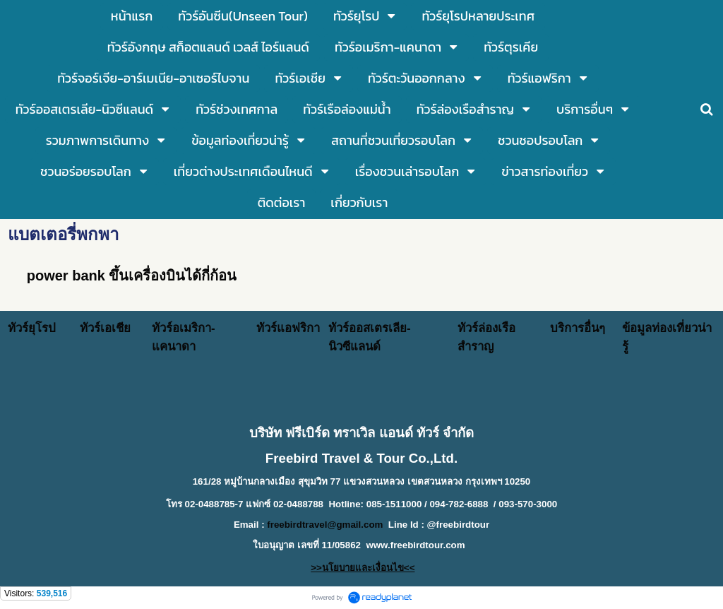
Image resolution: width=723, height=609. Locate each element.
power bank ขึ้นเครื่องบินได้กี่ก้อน (132, 275)
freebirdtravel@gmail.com (325, 524)
